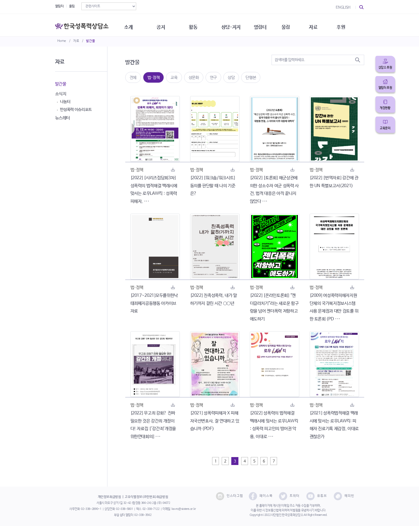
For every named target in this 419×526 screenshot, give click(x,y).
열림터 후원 (385, 87)
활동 (198, 24)
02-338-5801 (124, 509)
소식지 (60, 94)
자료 (76, 41)
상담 (231, 77)
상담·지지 (237, 24)
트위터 (289, 496)
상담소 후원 (385, 67)
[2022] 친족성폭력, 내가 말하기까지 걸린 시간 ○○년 (213, 299)
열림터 (59, 6)
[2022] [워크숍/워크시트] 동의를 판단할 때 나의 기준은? (212, 185)
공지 (165, 24)
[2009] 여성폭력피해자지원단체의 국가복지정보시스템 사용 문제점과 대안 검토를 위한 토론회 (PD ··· (334, 307)
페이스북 (261, 496)
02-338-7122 (150, 509)
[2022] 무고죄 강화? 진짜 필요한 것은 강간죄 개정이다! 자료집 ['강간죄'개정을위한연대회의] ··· (153, 425)
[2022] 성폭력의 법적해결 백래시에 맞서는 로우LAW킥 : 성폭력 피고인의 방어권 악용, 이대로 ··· (274, 425)
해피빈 (344, 496)
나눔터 (65, 101)
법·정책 (153, 77)
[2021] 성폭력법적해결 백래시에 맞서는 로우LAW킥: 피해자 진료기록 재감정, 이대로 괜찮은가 (334, 425)
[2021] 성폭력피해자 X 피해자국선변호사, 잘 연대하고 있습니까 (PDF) (214, 421)
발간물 (90, 41)
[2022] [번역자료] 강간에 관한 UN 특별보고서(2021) (334, 181)
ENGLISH (343, 7)
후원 (351, 24)
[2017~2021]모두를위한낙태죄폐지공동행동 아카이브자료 (154, 303)
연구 (213, 77)
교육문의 (385, 128)
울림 (72, 6)
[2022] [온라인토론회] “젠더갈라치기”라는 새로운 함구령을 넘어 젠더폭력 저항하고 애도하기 (274, 307)
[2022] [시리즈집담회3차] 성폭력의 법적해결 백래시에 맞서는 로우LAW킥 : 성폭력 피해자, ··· (153, 189)
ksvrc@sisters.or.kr (184, 509)
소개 (131, 24)
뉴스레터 (62, 118)
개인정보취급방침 (109, 497)
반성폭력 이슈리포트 (76, 109)
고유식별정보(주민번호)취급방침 (146, 497)
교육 (173, 77)
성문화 (194, 77)
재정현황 (385, 108)
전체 (133, 77)
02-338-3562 (142, 515)
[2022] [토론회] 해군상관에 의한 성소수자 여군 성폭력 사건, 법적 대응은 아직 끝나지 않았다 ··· (274, 189)
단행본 (251, 77)
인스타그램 (229, 496)
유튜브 (316, 496)
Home (61, 41)
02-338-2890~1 (91, 509)
